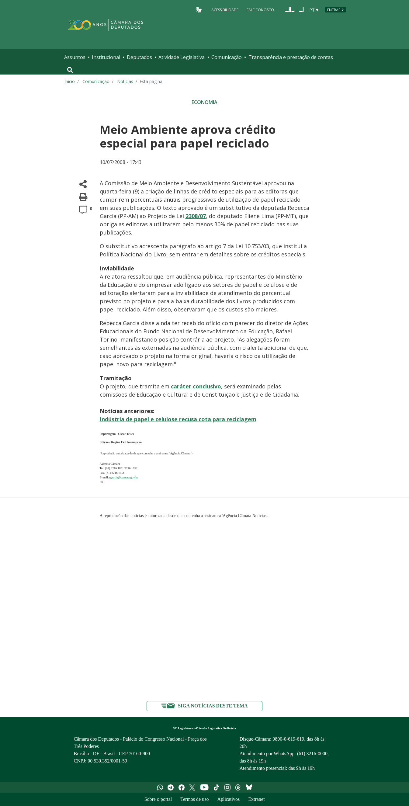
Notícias (125, 81)
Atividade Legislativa (181, 57)
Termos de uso (194, 799)
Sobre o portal (158, 799)
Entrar (334, 9)
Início (69, 81)
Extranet (256, 799)
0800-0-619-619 (288, 739)
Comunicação (226, 57)
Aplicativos (228, 799)
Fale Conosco (260, 9)
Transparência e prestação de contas (290, 57)
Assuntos (74, 57)
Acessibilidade (224, 9)
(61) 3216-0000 (312, 753)
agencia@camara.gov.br (123, 477)
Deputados (139, 57)
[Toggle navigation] (70, 70)
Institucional (106, 57)
